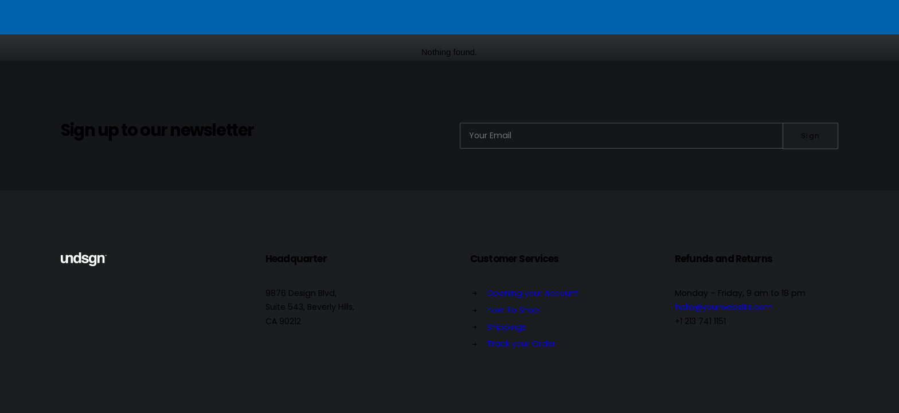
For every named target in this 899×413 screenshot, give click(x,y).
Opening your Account (532, 293)
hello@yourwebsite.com (723, 307)
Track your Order (520, 343)
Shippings (506, 327)
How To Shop (512, 309)
